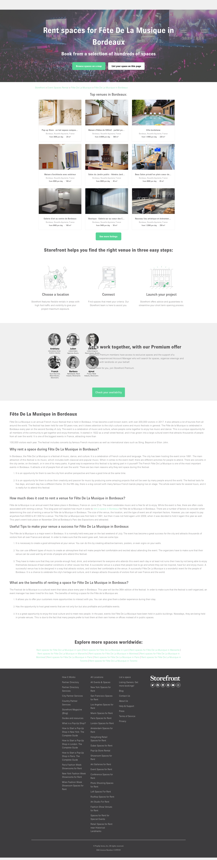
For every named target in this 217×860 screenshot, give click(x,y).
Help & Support (126, 708)
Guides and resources (72, 720)
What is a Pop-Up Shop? (74, 725)
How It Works (68, 679)
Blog (121, 693)
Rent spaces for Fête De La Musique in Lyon (58, 652)
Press (121, 713)
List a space (125, 679)
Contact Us (124, 698)
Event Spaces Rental (57, 87)
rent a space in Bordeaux (106, 511)
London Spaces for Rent (102, 725)
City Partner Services (72, 698)
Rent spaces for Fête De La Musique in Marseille (154, 652)
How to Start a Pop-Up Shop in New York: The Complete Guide (73, 734)
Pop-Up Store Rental (100, 753)
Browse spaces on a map (89, 66)
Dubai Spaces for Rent (101, 748)
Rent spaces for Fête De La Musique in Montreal (113, 656)
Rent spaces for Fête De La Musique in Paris (69, 659)
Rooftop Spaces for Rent (102, 799)
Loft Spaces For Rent (101, 794)
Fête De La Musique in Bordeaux (111, 87)
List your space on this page (126, 66)
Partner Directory (70, 684)
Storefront (40, 87)
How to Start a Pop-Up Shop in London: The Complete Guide (73, 746)
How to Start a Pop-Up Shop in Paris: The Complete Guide (73, 758)
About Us (123, 703)
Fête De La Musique (81, 87)
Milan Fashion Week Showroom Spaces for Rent (72, 788)
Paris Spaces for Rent (101, 720)
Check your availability (108, 394)
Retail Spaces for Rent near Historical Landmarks (101, 830)
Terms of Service (127, 718)
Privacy (122, 723)
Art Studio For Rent (100, 804)
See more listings (108, 236)
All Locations (97, 679)
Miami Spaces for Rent (102, 715)
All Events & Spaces (100, 684)
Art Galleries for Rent (101, 766)
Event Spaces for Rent (101, 772)
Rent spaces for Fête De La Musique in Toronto (113, 663)
